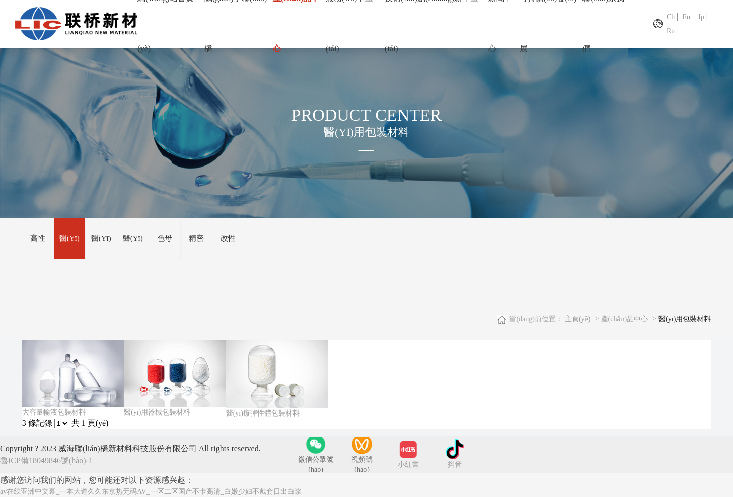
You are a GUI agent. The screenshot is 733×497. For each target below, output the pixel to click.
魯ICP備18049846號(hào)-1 (46, 461)
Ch (671, 17)
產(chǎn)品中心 (624, 319)
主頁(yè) (578, 319)
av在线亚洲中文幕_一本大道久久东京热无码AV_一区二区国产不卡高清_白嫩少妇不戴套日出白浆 (151, 492)
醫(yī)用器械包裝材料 (157, 413)
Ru (671, 31)
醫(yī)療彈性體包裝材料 (263, 414)
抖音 (455, 465)
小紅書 (408, 465)
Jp (701, 17)
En (686, 17)
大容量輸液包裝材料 (54, 413)
